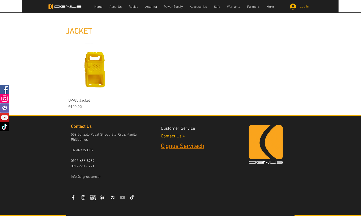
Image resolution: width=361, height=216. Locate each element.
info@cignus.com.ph (86, 177)
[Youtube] (122, 197)
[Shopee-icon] (103, 197)
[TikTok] (4, 126)
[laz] (112, 197)
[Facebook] (4, 89)
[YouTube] (4, 117)
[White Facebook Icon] (73, 197)
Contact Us (172, 136)
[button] (133, 7)
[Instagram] (4, 98)
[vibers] (4, 108)
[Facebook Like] (146, 197)
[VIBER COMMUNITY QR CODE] (93, 197)
